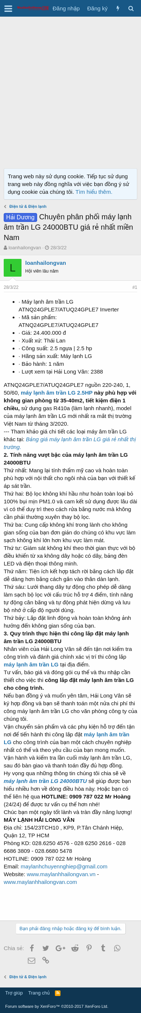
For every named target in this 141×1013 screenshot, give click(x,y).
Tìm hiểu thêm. (93, 192)
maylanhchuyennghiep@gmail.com (64, 866)
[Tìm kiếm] (130, 8)
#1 (134, 287)
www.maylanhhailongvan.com (40, 882)
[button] (8, 8)
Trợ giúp (14, 993)
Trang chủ (39, 993)
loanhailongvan (25, 247)
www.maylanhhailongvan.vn (61, 874)
